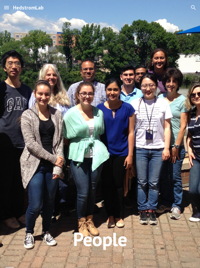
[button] (6, 7)
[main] (100, 134)
